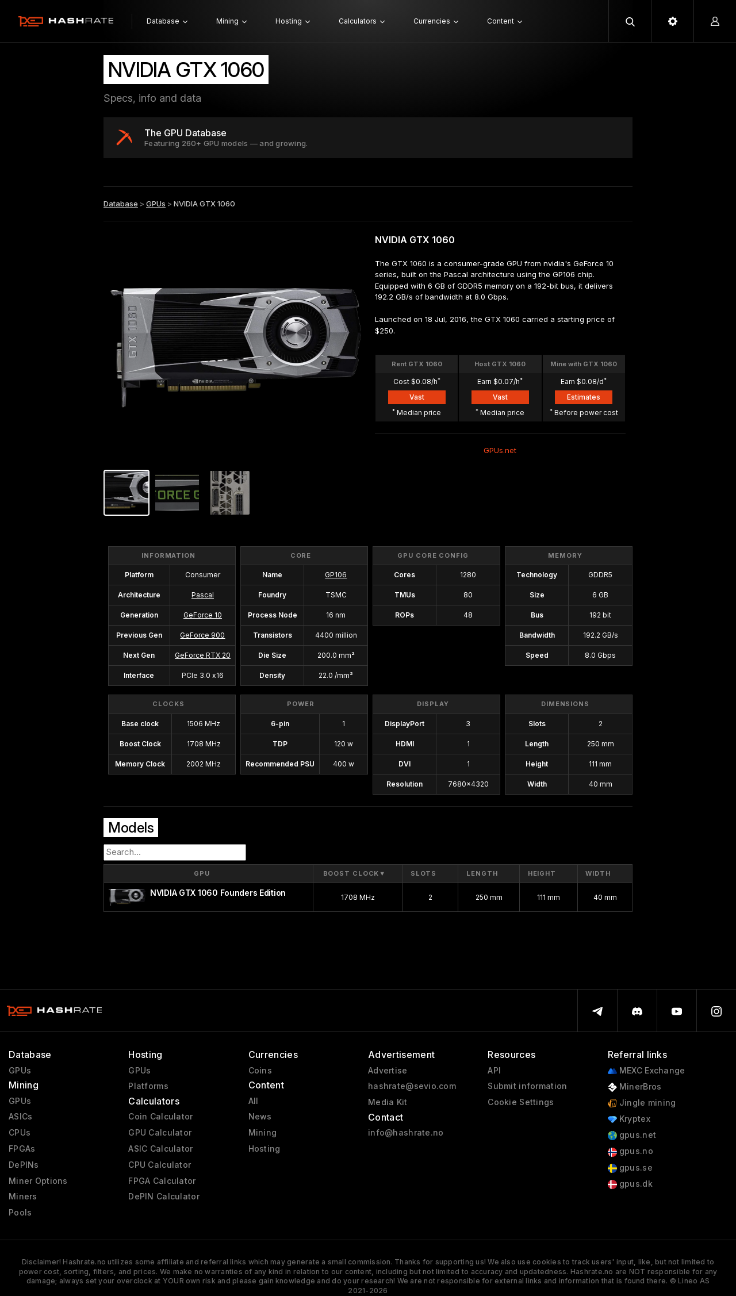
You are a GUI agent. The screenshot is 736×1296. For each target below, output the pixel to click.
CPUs (19, 1132)
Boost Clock (354, 873)
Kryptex (629, 1119)
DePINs (24, 1165)
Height (542, 873)
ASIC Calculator (160, 1148)
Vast (416, 397)
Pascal (202, 595)
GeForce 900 (202, 635)
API (494, 1070)
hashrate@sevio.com (412, 1086)
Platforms (148, 1086)
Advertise (388, 1070)
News (260, 1116)
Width (597, 873)
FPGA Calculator (161, 1181)
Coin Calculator (160, 1116)
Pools (20, 1212)
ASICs (20, 1116)
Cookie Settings (521, 1102)
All (253, 1101)
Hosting (264, 1148)
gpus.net (632, 1135)
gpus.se (630, 1168)
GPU (202, 873)
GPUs (156, 203)
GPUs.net (500, 450)
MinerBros (635, 1087)
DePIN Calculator (163, 1196)
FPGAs (22, 1148)
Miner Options (38, 1181)
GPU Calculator (159, 1132)
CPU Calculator (159, 1165)
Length (481, 873)
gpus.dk (630, 1184)
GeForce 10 (202, 615)
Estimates (583, 397)
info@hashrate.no (405, 1132)
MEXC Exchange (646, 1071)
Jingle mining (642, 1103)
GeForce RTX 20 (203, 655)
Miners (23, 1196)
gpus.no (630, 1151)
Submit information (527, 1086)
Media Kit (388, 1102)
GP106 (336, 574)
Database (120, 203)
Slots (423, 873)
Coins (260, 1070)
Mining (262, 1132)
